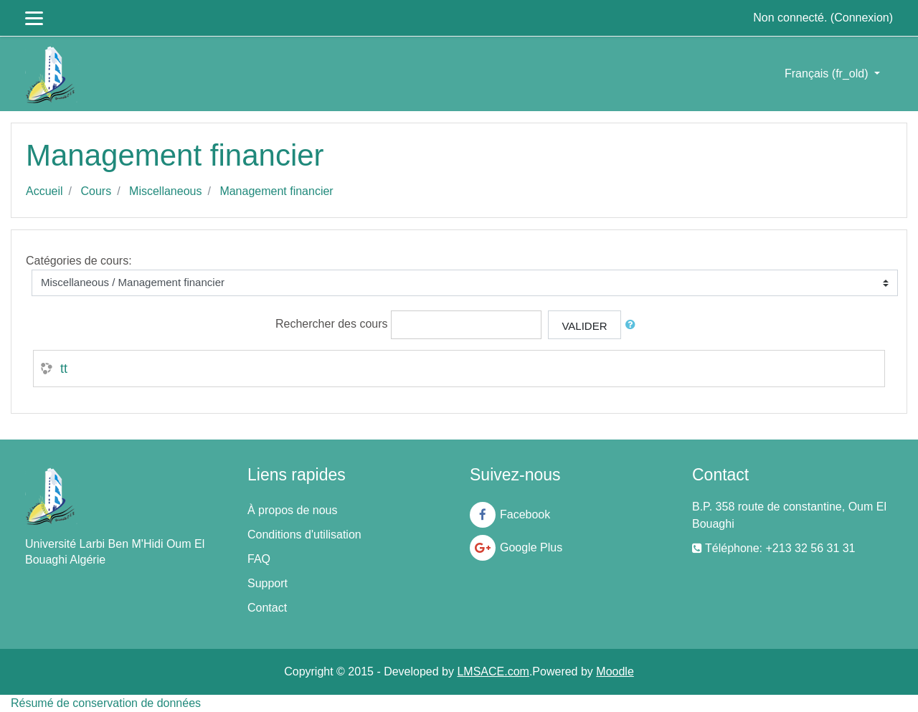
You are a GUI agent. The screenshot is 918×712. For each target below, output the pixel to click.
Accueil (44, 191)
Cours (95, 191)
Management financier (276, 191)
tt (63, 368)
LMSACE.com (493, 671)
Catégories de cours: (79, 261)
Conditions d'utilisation (304, 534)
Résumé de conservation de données (106, 703)
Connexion (861, 17)
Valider (584, 326)
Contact (267, 608)
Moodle (614, 671)
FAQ (258, 559)
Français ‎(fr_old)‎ (828, 73)
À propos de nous (292, 510)
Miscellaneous (165, 191)
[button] (633, 325)
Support (267, 583)
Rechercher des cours (331, 324)
